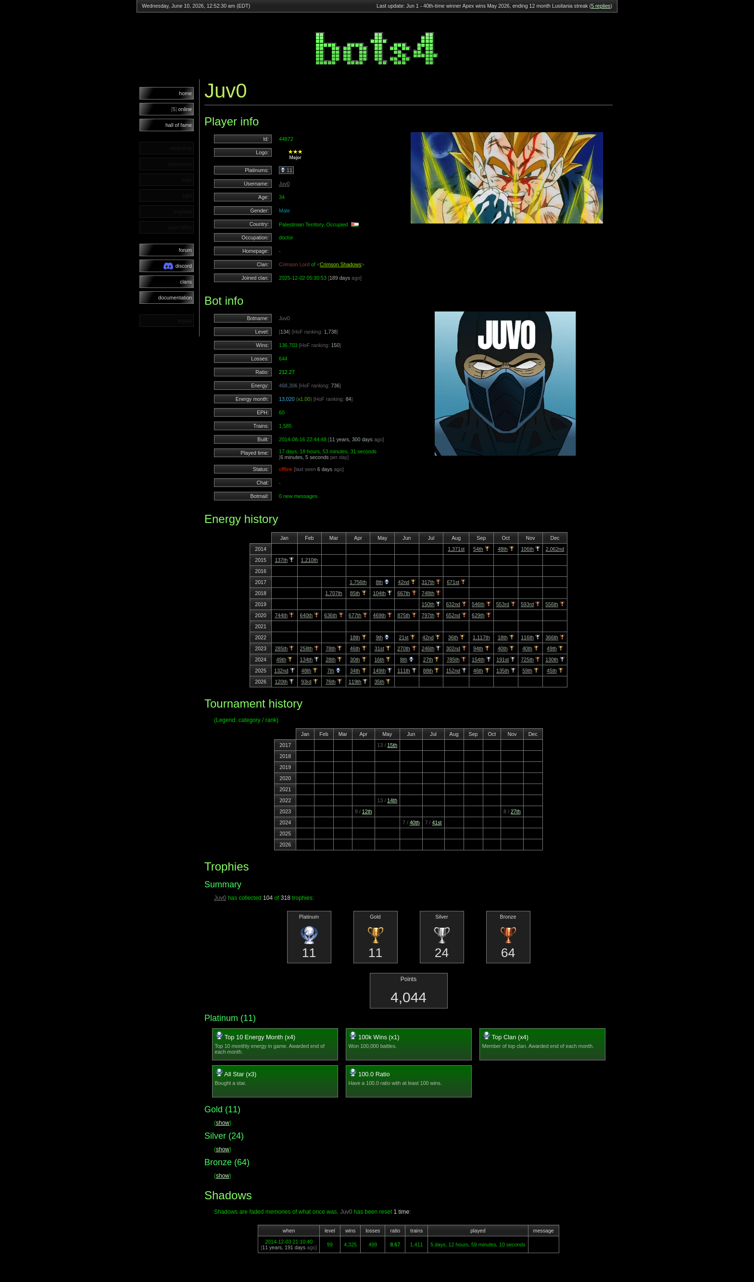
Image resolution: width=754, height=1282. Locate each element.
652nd (453, 615)
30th (355, 659)
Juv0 (284, 184)
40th (503, 648)
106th (527, 549)
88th (428, 670)
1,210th (309, 560)
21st (403, 637)
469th (379, 615)
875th (403, 615)
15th (392, 745)
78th (331, 648)
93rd (306, 682)
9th (379, 637)
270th (403, 648)
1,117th (481, 637)
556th (551, 604)
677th (355, 615)
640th (306, 615)
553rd (502, 604)
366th (551, 637)
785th (453, 659)
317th (428, 582)
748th (428, 593)
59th (527, 670)
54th (478, 549)
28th (331, 659)
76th (331, 682)
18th (355, 637)
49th (552, 648)
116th (527, 637)
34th (355, 670)
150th (428, 604)
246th (428, 648)
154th (478, 659)
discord (177, 266)
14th (392, 800)
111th (403, 670)
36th (453, 637)
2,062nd (555, 549)
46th (355, 648)
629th (478, 615)
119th (355, 682)
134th (306, 659)
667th (403, 593)
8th (379, 582)
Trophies (226, 866)
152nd (453, 670)
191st (502, 659)
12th (367, 811)
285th (281, 648)
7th (330, 670)
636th (330, 615)
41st (436, 822)
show (222, 1123)
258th (306, 648)
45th (552, 670)
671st (453, 582)
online (181, 109)
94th (478, 648)
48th (503, 549)
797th (428, 615)
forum (185, 250)
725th (527, 659)
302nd (453, 648)
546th (478, 604)
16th (379, 659)
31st (379, 648)
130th (551, 659)
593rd (527, 604)
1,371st (456, 549)
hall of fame (178, 125)
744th (281, 615)
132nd (281, 670)
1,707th (333, 593)
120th (281, 682)
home (185, 93)
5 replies (600, 6)
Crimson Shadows (340, 264)
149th (379, 670)
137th (281, 560)
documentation (175, 297)
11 (286, 170)
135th (502, 670)
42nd (404, 582)
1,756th (358, 582)
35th (379, 682)
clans (186, 282)
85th (355, 593)
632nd (453, 604)
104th (379, 593)
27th (428, 659)
